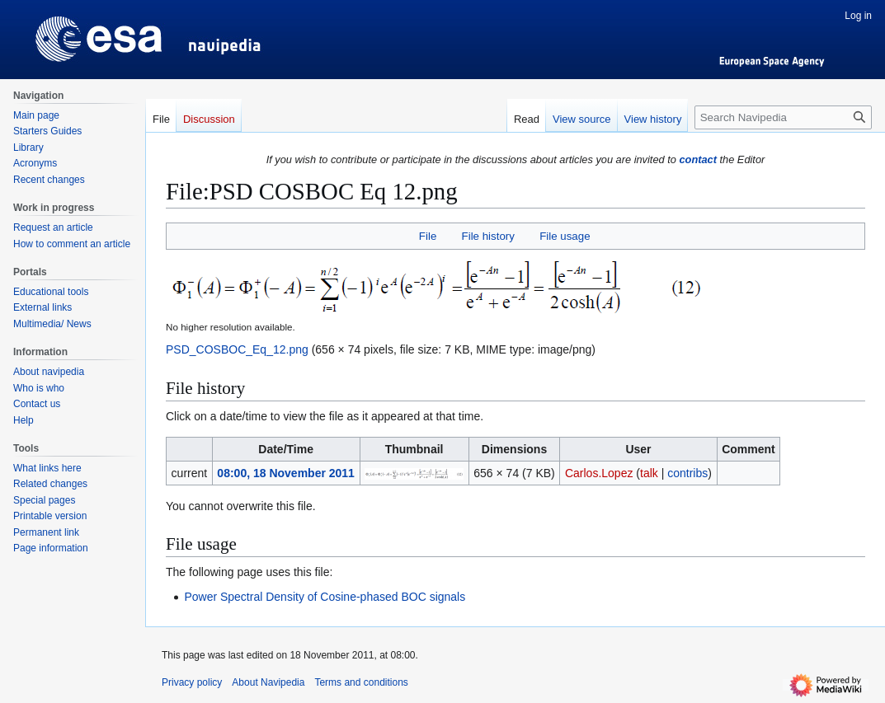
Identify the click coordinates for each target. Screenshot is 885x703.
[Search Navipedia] (783, 117)
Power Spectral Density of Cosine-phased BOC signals (324, 596)
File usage (564, 236)
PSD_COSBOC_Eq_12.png (237, 349)
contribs (687, 473)
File (427, 236)
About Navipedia (268, 682)
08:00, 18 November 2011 (286, 473)
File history (488, 236)
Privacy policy (192, 682)
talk (649, 473)
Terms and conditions (360, 682)
